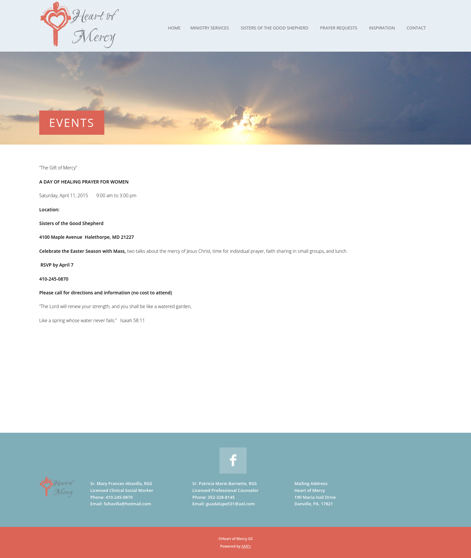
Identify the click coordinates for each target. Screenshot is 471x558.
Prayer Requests (338, 28)
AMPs (246, 546)
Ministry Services (209, 28)
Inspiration (382, 28)
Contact (416, 28)
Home (174, 28)
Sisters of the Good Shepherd (274, 28)
